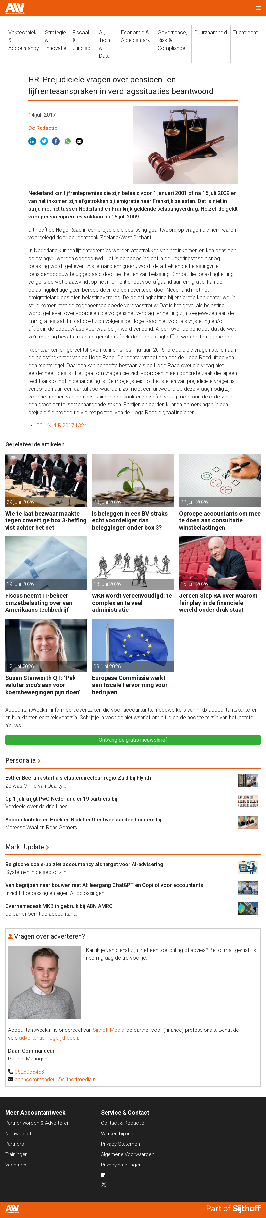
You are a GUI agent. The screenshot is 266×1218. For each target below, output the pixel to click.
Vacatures (16, 1165)
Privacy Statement (121, 1144)
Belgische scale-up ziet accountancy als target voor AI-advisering (84, 864)
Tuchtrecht (245, 32)
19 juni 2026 (20, 584)
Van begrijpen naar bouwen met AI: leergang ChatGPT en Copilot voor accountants (104, 885)
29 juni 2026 (20, 502)
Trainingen (16, 1154)
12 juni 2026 (20, 666)
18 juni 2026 (107, 584)
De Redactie (42, 128)
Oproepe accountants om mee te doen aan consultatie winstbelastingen (220, 520)
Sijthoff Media (108, 1030)
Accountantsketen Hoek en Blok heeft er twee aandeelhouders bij (83, 820)
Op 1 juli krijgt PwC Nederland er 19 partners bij (61, 799)
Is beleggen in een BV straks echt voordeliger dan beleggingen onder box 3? (130, 520)
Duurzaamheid (210, 32)
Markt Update (24, 847)
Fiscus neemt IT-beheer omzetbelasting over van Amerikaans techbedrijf (38, 602)
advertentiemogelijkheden (48, 1038)
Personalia (20, 760)
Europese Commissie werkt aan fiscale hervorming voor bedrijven (130, 684)
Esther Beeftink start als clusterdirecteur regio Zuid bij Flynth (78, 778)
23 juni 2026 (107, 502)
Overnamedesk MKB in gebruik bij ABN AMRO (59, 906)
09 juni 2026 (107, 666)
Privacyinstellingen (121, 1165)
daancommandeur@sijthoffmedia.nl (56, 1079)
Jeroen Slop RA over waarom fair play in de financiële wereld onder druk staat (218, 602)
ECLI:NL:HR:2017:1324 (61, 425)
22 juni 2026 (194, 502)
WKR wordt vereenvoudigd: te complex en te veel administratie (132, 602)
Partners (14, 1144)
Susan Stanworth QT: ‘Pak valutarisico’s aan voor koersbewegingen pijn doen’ (42, 684)
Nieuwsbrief (18, 1133)
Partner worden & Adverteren (37, 1123)
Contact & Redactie (122, 1123)
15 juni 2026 (194, 584)
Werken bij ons (117, 1133)
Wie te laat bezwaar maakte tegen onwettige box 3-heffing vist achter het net (46, 520)
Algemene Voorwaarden (127, 1154)
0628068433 (29, 1072)
